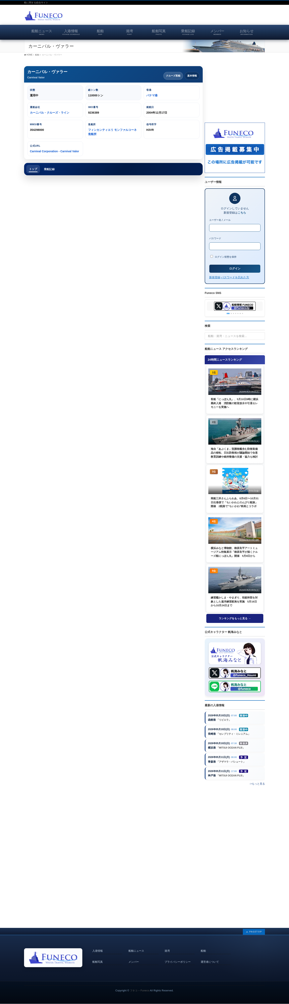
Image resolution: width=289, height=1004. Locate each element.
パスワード (215, 238)
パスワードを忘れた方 (235, 277)
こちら (242, 212)
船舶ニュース (136, 949)
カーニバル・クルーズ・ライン (49, 112)
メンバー (133, 958)
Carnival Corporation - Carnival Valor (54, 151)
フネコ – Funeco (139, 990)
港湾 (167, 949)
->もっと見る (257, 789)
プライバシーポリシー (178, 958)
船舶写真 (97, 958)
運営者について (210, 958)
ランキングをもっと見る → (235, 619)
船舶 (203, 949)
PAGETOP (255, 931)
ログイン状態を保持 (223, 256)
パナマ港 (152, 95)
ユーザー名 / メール (220, 220)
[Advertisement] (218, 17)
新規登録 (214, 277)
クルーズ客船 (173, 75)
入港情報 (97, 949)
